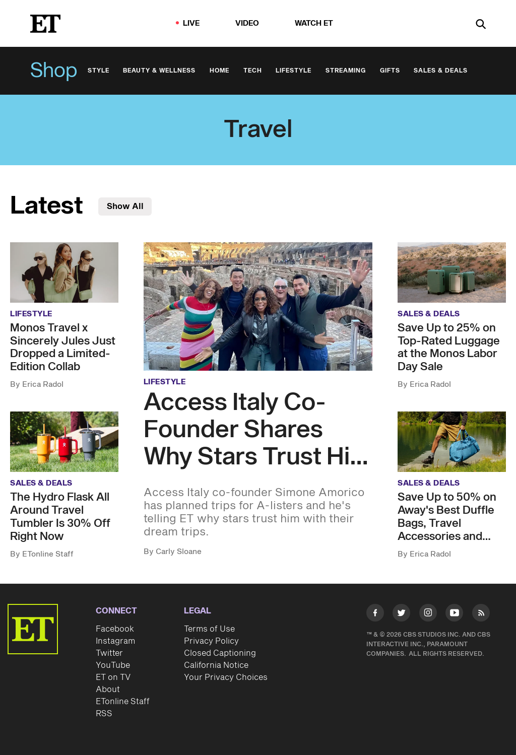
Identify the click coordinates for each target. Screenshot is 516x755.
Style (98, 71)
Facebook (115, 629)
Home (219, 71)
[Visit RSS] (481, 614)
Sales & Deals (441, 71)
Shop (54, 71)
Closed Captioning (220, 653)
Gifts (390, 71)
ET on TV (113, 677)
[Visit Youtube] (454, 614)
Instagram (115, 641)
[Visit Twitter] (401, 614)
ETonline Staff (123, 702)
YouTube (113, 665)
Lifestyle (293, 71)
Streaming (346, 71)
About (108, 689)
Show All (125, 206)
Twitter (109, 653)
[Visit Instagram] (428, 614)
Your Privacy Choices (226, 677)
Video (247, 23)
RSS (104, 714)
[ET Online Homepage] (45, 23)
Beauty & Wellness (159, 71)
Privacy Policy (211, 641)
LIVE (191, 23)
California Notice (216, 665)
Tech (252, 71)
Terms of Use (209, 629)
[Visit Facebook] (375, 614)
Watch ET (314, 23)
